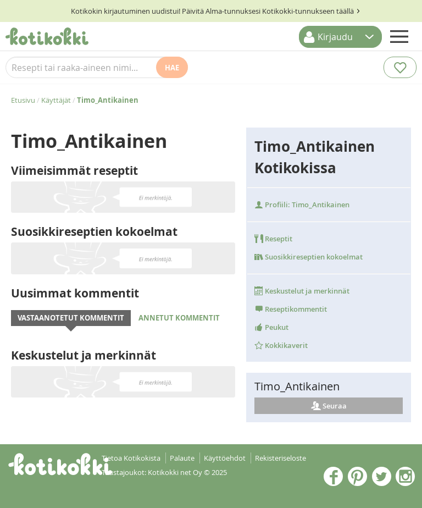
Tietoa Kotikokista (131, 458)
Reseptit (273, 239)
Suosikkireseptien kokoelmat (308, 257)
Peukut (271, 327)
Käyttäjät (56, 100)
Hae (172, 68)
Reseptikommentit (290, 309)
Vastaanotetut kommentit (71, 318)
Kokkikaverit (281, 345)
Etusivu (23, 100)
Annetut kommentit (179, 318)
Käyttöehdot (225, 458)
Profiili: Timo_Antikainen (301, 204)
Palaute (182, 458)
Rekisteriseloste (280, 458)
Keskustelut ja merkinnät (301, 291)
